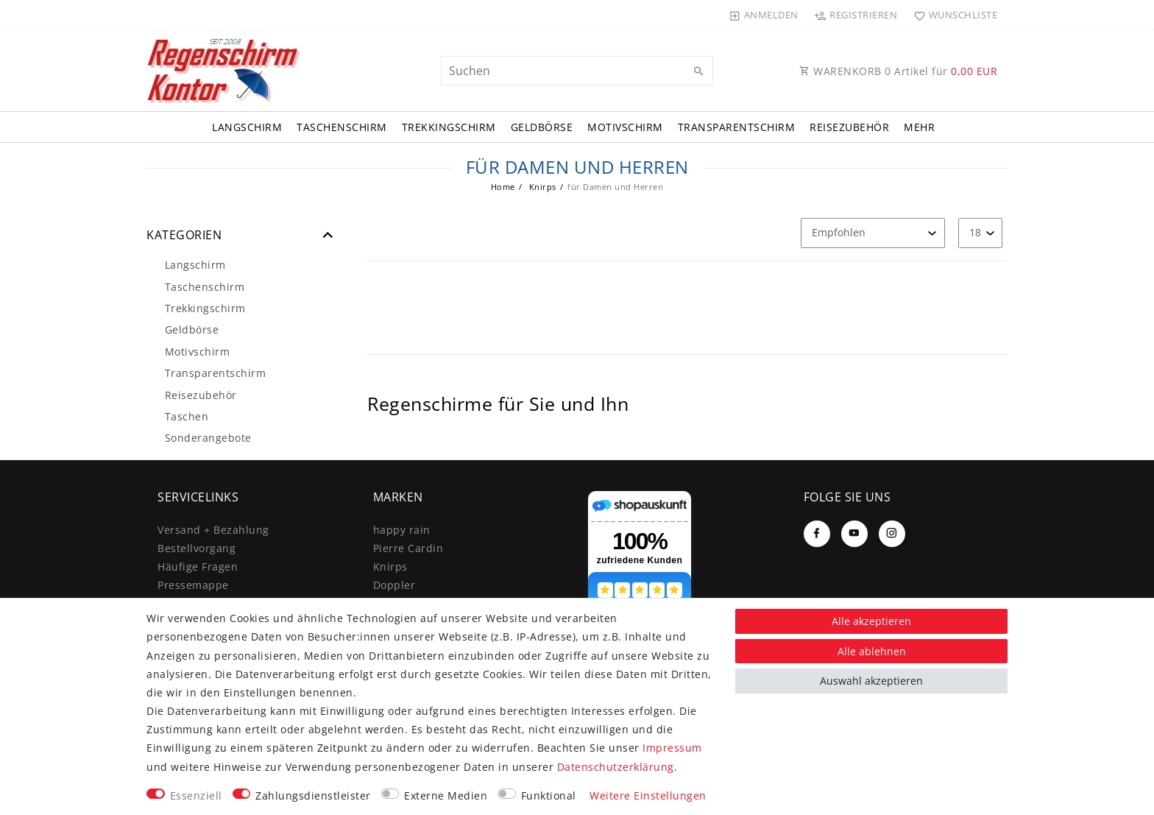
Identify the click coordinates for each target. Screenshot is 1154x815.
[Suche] (698, 71)
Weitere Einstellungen (648, 795)
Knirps (541, 186)
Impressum (672, 748)
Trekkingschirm (449, 127)
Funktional (548, 795)
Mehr (919, 127)
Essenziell (196, 795)
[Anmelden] (764, 14)
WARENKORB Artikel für (898, 71)
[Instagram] (892, 534)
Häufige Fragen (197, 567)
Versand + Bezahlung (213, 530)
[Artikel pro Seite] (980, 233)
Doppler (394, 585)
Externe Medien (445, 795)
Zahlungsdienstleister (313, 795)
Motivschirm (625, 127)
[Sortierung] (873, 233)
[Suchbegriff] (577, 70)
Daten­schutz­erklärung (615, 767)
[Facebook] (817, 534)
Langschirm (247, 127)
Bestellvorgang (196, 548)
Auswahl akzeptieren (871, 681)
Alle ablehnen (872, 651)
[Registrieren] (856, 14)
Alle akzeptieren (871, 621)
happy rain (402, 530)
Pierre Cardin (408, 548)
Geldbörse (542, 127)
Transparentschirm (737, 127)
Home (503, 186)
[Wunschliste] (952, 14)
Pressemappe (193, 585)
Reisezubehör (849, 127)
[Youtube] (854, 534)
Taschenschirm (342, 127)
